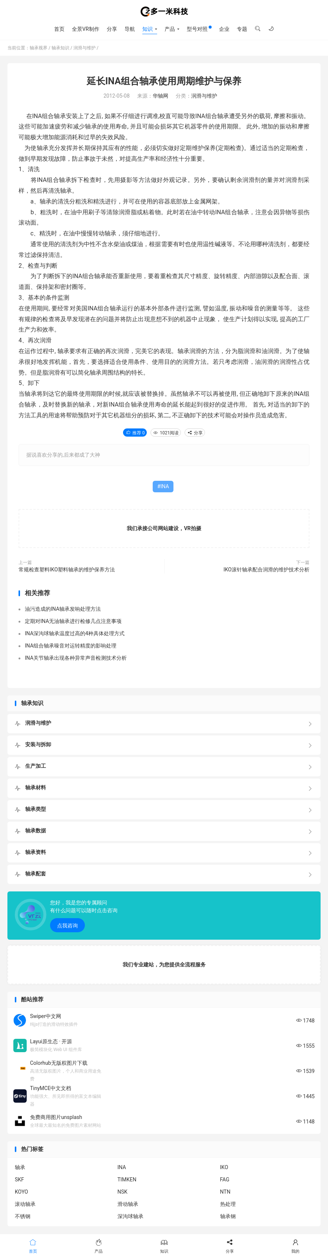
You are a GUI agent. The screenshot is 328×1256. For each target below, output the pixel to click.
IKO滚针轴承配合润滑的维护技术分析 (266, 569)
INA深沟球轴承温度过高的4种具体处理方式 (75, 633)
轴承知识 (60, 47)
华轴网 (160, 96)
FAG (224, 1179)
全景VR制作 (85, 29)
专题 (242, 29)
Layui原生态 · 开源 (51, 1041)
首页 (59, 29)
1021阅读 (166, 432)
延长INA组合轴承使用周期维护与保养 (164, 81)
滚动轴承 (25, 1204)
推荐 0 (135, 432)
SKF (19, 1179)
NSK (122, 1192)
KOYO (21, 1192)
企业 (224, 29)
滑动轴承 (127, 1204)
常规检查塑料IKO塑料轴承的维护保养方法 (67, 569)
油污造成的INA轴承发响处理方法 (63, 609)
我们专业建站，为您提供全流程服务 (164, 965)
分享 (112, 29)
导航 (130, 29)
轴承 (20, 1167)
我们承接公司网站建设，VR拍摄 (164, 528)
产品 (170, 29)
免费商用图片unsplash (56, 1117)
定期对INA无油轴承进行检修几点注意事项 (73, 621)
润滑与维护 (84, 47)
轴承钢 (228, 1216)
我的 (295, 1245)
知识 (147, 29)
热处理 (228, 1204)
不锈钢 (22, 1216)
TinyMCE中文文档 (50, 1088)
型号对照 (199, 29)
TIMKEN (126, 1179)
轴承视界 (164, 11)
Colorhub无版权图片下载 (58, 1063)
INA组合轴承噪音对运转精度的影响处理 (70, 646)
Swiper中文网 (45, 1016)
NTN (225, 1192)
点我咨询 (67, 926)
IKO (224, 1167)
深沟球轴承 (130, 1216)
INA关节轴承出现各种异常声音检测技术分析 (76, 658)
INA (164, 486)
